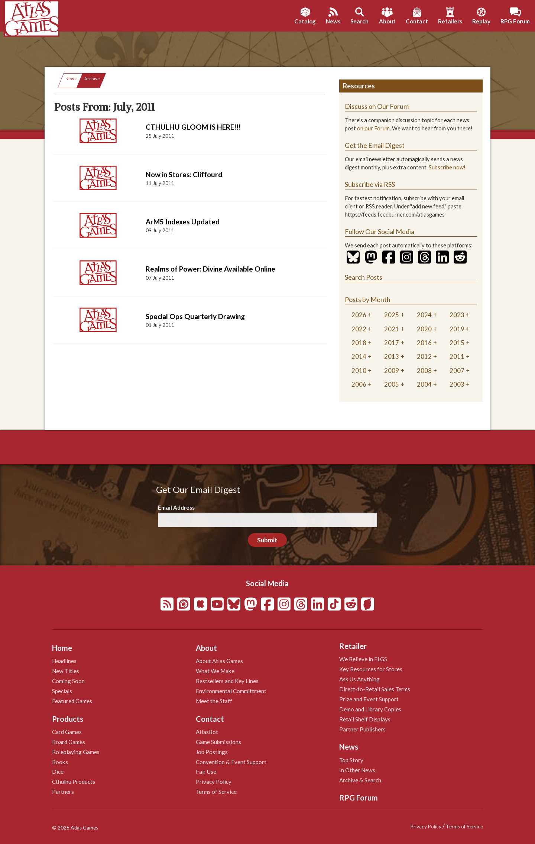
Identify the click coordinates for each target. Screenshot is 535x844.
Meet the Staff (214, 701)
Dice (58, 771)
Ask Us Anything (359, 679)
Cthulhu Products (73, 781)
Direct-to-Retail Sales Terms (374, 689)
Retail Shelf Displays (364, 719)
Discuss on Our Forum (377, 106)
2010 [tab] (358, 370)
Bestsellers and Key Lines (227, 681)
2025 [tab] (391, 315)
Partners (63, 791)
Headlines (64, 661)
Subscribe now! (447, 167)
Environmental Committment (231, 691)
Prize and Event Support (369, 699)
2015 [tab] (457, 343)
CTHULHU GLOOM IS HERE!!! (193, 127)
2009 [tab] (391, 370)
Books (60, 762)
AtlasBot (207, 731)
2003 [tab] (457, 384)
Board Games (68, 741)
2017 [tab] (391, 343)
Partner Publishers (362, 729)
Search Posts (363, 277)
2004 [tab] (424, 384)
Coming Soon (68, 681)
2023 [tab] (457, 315)
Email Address (176, 507)
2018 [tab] (358, 343)
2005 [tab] (391, 384)
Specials (62, 691)
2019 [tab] (457, 329)
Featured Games (72, 701)
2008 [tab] (424, 370)
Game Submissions (218, 741)
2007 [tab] (457, 370)
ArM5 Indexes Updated (183, 221)
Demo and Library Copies (370, 709)
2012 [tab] (424, 356)
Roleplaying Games (76, 752)
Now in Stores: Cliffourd (184, 174)
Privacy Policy (213, 781)
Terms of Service (216, 791)
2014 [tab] (358, 356)
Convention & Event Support (231, 762)
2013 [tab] (391, 356)
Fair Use (206, 771)
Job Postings (212, 752)
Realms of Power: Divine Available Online (210, 268)
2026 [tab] (358, 315)
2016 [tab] (424, 343)
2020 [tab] (424, 329)
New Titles (65, 671)
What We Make (215, 671)
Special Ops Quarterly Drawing (195, 316)
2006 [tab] (358, 384)
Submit (267, 540)
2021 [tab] (391, 329)
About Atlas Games (219, 661)
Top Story (351, 760)
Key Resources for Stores (370, 669)
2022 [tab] (358, 329)
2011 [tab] (457, 356)
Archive (92, 78)
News (71, 78)
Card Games (67, 731)
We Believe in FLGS (363, 659)
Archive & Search (360, 780)
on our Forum (373, 128)
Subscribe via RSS (370, 184)
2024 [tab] (424, 315)
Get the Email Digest (375, 145)
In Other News (357, 770)
